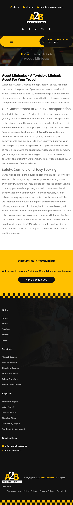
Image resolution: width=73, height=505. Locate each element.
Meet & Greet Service (11, 384)
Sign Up (28, 7)
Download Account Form (50, 7)
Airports (5, 334)
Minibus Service (9, 362)
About (5, 323)
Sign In (14, 7)
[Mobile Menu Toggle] (11, 41)
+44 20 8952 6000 (36, 279)
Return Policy (30, 491)
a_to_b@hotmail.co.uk (16, 446)
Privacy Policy (47, 491)
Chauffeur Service (10, 368)
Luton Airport (8, 407)
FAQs (4, 340)
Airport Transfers (10, 373)
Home (25, 54)
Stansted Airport (9, 418)
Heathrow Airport (10, 401)
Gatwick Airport (9, 412)
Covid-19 (61, 491)
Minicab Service (9, 357)
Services (6, 329)
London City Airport (11, 423)
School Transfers (10, 379)
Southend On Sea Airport (13, 429)
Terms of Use (14, 491)
